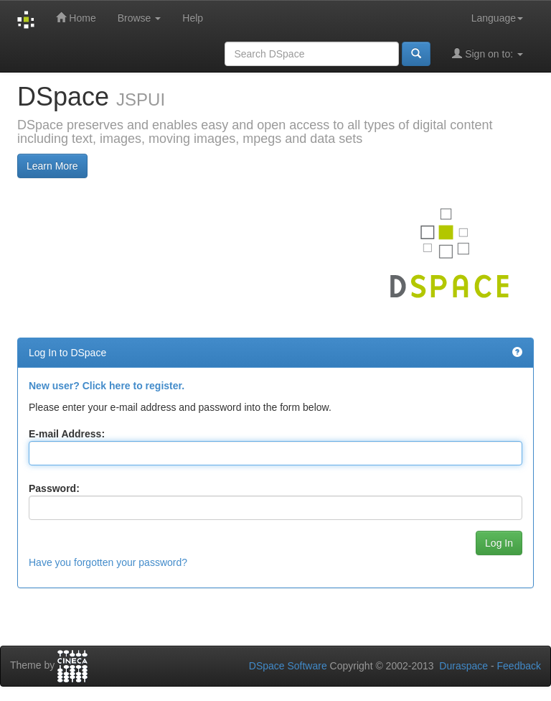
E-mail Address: (67, 434)
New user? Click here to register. (106, 385)
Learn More (52, 166)
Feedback (519, 666)
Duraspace (463, 666)
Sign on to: (487, 53)
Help (192, 18)
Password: (54, 488)
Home (75, 17)
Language (497, 18)
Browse (139, 18)
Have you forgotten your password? (108, 562)
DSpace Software (288, 666)
